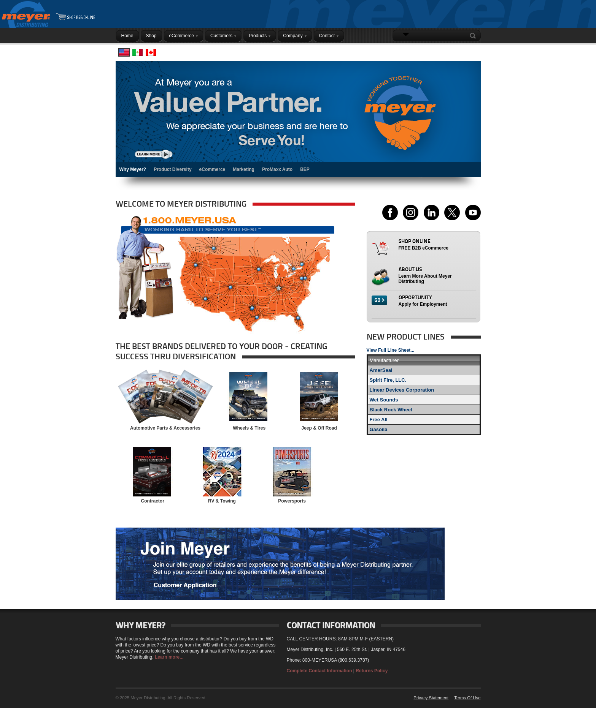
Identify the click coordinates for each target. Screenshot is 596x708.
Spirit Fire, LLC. (388, 380)
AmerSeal (381, 370)
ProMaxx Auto (277, 169)
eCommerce (212, 169)
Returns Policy (372, 670)
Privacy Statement (430, 697)
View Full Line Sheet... (391, 350)
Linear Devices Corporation (402, 390)
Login (471, 50)
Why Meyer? (132, 169)
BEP (305, 169)
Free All (379, 419)
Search (474, 36)
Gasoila (379, 429)
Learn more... (169, 657)
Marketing (243, 169)
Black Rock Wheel (391, 409)
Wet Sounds (384, 400)
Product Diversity (172, 169)
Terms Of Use (467, 697)
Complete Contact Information (319, 670)
